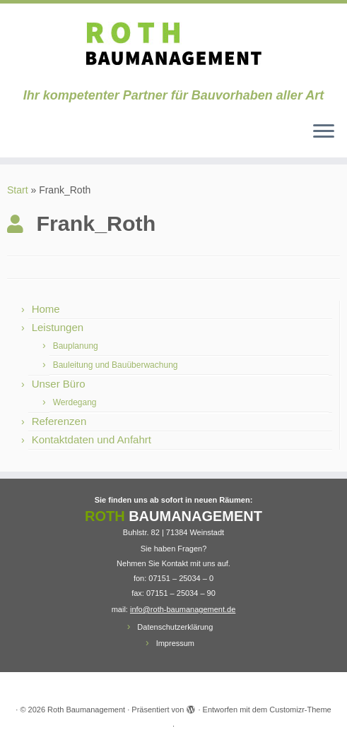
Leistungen (57, 327)
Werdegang (75, 402)
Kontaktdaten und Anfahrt (91, 439)
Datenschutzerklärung (175, 627)
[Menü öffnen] (323, 132)
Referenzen (59, 421)
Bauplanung (75, 346)
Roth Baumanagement (86, 709)
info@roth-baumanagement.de (182, 609)
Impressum (175, 643)
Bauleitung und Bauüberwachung (115, 365)
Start (17, 190)
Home (46, 309)
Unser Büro (59, 384)
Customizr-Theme (300, 709)
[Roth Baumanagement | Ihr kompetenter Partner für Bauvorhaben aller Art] (173, 46)
